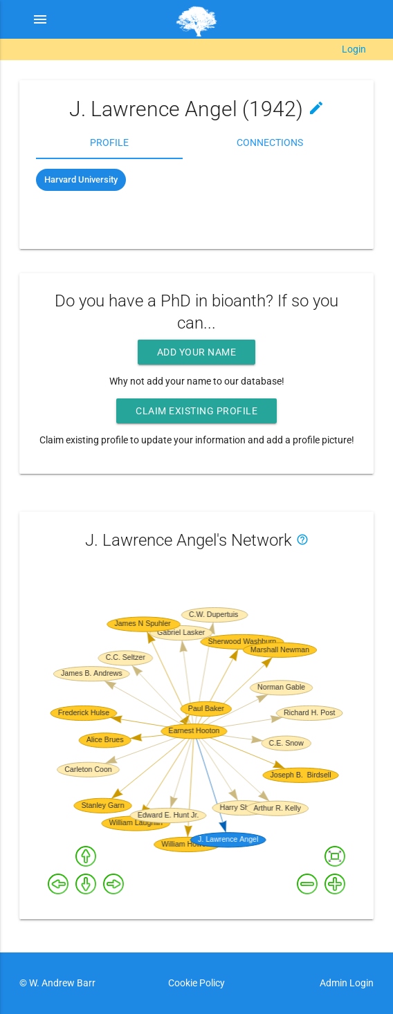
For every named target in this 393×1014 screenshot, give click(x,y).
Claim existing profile (196, 410)
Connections (270, 142)
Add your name (197, 352)
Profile (109, 142)
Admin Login (347, 982)
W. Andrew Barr (61, 982)
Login (354, 49)
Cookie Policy (196, 982)
